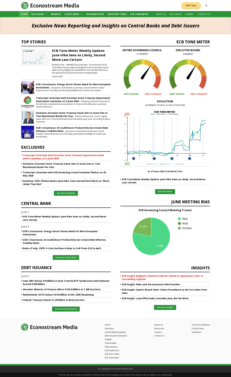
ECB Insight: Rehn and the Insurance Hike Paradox (151, 284)
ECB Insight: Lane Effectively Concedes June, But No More (155, 298)
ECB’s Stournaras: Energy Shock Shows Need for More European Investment (60, 233)
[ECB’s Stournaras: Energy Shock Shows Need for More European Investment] (27, 87)
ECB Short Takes (117, 14)
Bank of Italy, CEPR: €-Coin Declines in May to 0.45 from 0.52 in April (62, 248)
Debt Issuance (111, 346)
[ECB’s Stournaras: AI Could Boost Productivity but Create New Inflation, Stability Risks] (27, 132)
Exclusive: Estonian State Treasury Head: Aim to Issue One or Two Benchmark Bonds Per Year (72, 114)
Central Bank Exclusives (115, 332)
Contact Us (203, 14)
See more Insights (165, 307)
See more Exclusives (66, 193)
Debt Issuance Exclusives (116, 335)
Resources (176, 14)
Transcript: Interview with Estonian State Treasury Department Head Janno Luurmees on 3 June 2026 (73, 99)
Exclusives (39, 14)
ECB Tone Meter (139, 14)
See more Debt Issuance (66, 309)
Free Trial (191, 5)
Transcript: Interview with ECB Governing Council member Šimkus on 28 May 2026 (64, 174)
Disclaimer (196, 332)
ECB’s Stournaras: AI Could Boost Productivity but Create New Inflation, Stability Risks (64, 241)
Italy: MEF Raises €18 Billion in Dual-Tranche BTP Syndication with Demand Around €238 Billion (66, 282)
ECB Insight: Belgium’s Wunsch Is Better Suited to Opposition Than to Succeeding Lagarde (162, 277)
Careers (189, 14)
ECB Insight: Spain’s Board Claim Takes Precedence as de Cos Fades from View (164, 291)
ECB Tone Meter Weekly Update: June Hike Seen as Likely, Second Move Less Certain (78, 55)
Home (24, 14)
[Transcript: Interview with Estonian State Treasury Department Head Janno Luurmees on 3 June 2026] (27, 102)
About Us (161, 14)
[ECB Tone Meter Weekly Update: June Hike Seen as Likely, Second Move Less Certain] (35, 57)
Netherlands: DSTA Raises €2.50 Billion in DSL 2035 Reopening (58, 294)
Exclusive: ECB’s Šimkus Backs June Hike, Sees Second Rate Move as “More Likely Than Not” (66, 182)
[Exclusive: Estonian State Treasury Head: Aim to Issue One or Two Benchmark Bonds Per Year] (27, 117)
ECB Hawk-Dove (95, 14)
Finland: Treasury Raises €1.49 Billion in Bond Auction (53, 299)
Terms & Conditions (201, 324)
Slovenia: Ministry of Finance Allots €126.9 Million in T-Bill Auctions (62, 289)
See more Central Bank (66, 257)
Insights (56, 14)
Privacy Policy (198, 328)
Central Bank (110, 343)
